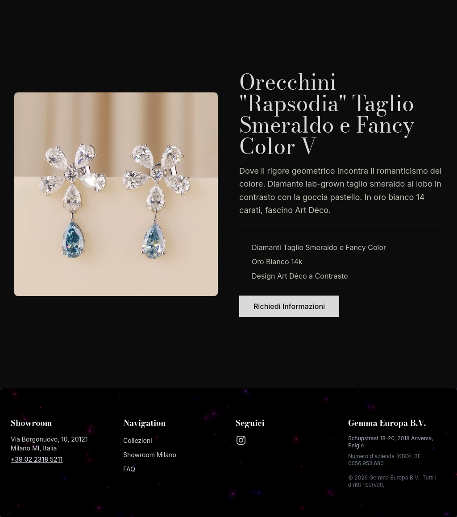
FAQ (129, 469)
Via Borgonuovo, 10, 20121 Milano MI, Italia (49, 443)
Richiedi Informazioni (289, 306)
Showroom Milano (149, 455)
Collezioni (137, 440)
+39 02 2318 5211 (36, 459)
